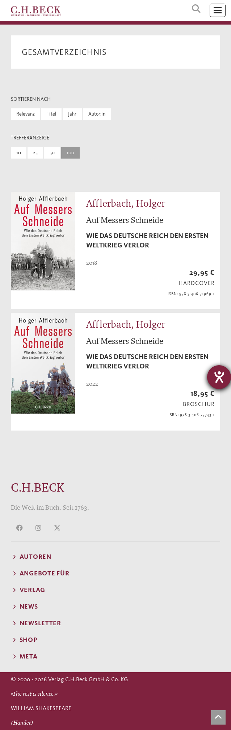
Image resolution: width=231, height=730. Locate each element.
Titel (51, 114)
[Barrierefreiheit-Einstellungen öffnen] (219, 377)
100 (70, 153)
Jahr (72, 114)
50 (52, 153)
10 (18, 153)
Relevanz (25, 114)
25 (35, 153)
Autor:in (96, 114)
